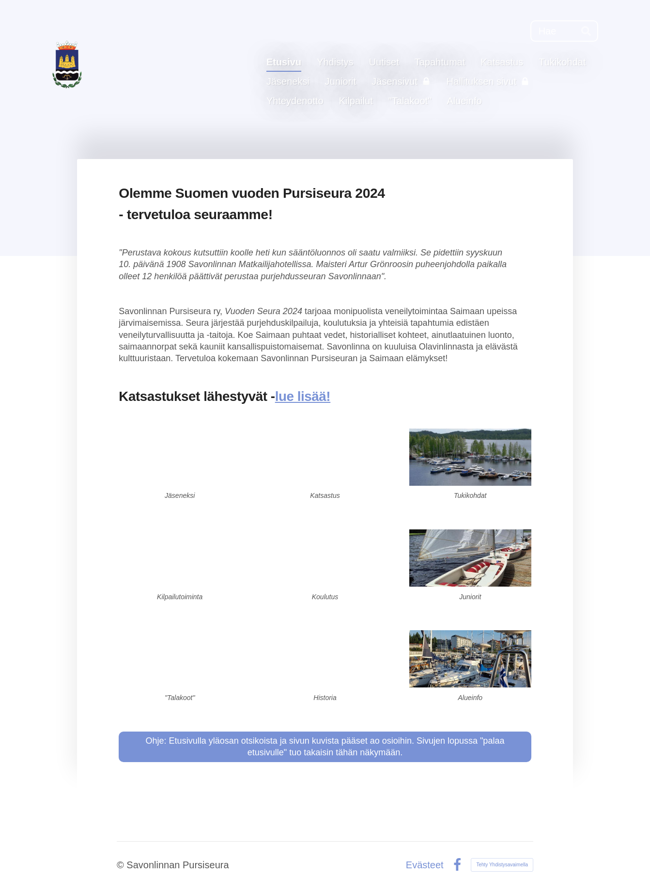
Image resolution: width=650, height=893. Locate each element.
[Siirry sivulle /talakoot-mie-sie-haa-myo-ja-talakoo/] (180, 658)
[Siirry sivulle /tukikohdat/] (470, 457)
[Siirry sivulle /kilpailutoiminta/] (180, 558)
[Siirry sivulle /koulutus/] (325, 558)
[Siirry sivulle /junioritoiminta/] (470, 558)
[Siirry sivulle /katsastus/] (325, 457)
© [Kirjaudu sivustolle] (121, 865)
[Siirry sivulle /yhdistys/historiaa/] (325, 658)
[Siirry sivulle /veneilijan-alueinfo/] (470, 658)
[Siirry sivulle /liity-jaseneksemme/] (180, 457)
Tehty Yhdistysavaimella (502, 864)
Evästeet (425, 865)
